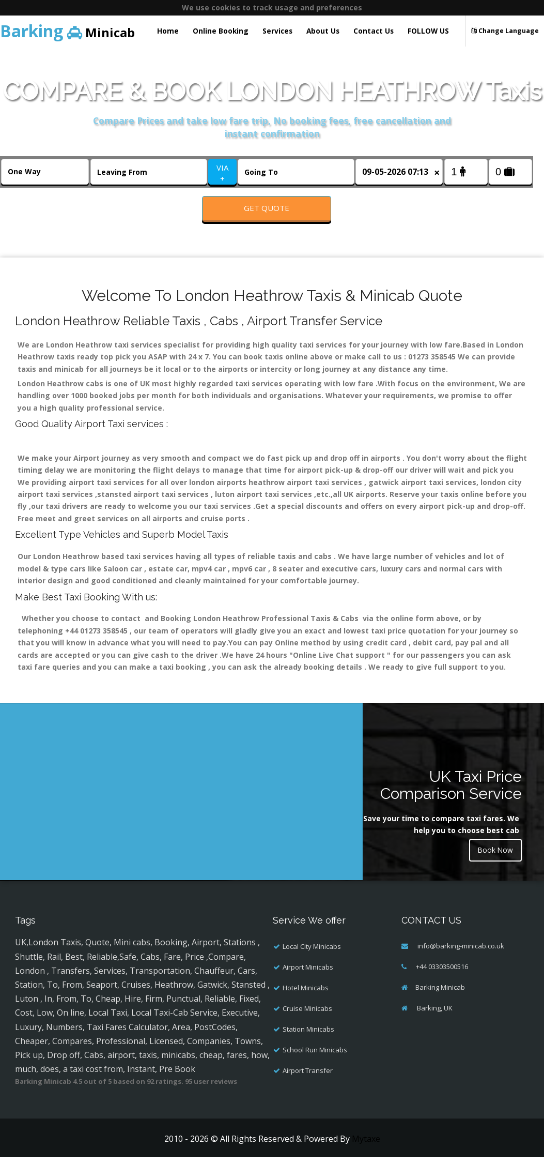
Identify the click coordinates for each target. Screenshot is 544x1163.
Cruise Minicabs (307, 1014)
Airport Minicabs (308, 973)
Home (168, 31)
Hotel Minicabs (306, 994)
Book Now (495, 857)
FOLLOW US (428, 31)
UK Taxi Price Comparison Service (451, 790)
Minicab (67, 31)
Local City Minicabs (312, 952)
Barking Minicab (440, 993)
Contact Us (373, 31)
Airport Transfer (308, 1076)
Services (277, 31)
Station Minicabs (308, 1035)
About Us (322, 31)
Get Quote (266, 208)
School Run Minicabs (315, 1056)
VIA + (222, 173)
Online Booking (220, 31)
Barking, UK (434, 1014)
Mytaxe (366, 1145)
